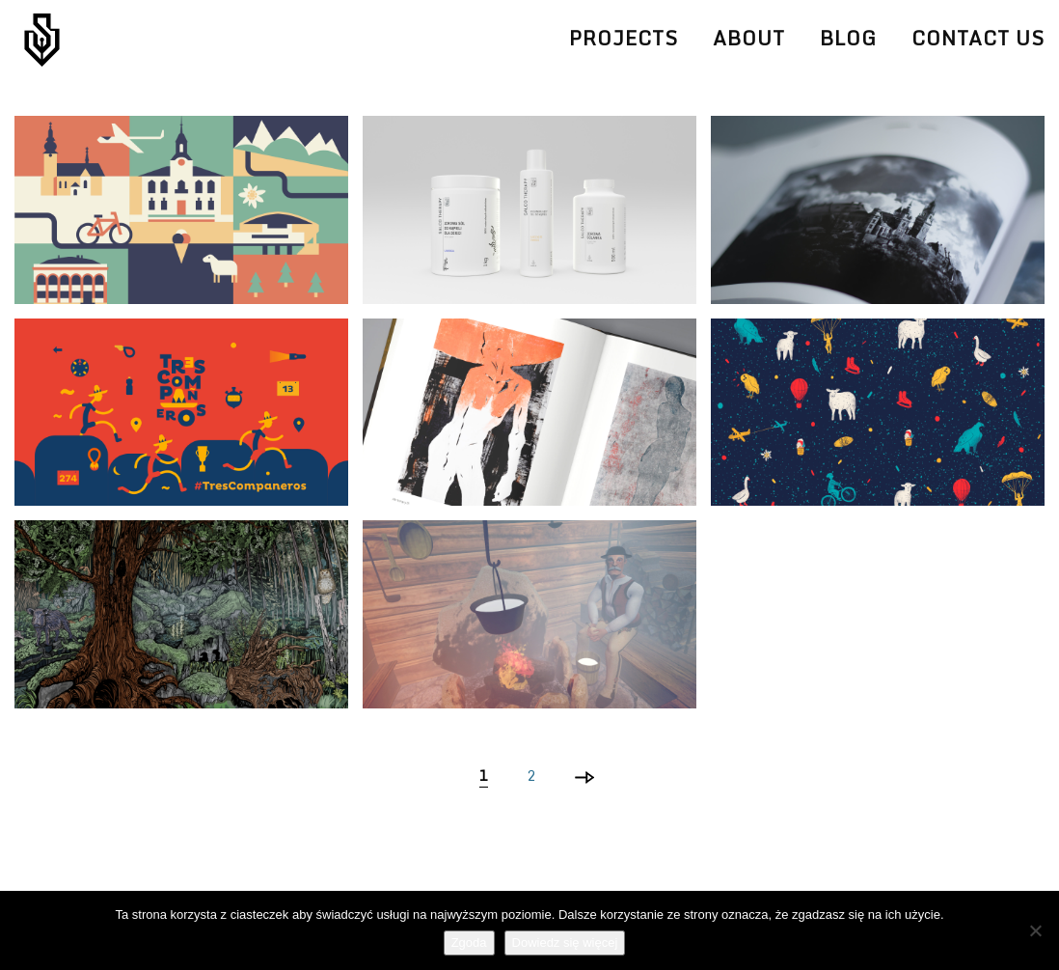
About (749, 38)
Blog (848, 38)
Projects (623, 38)
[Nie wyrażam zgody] (1035, 930)
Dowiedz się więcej (565, 942)
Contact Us (978, 38)
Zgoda (469, 942)
